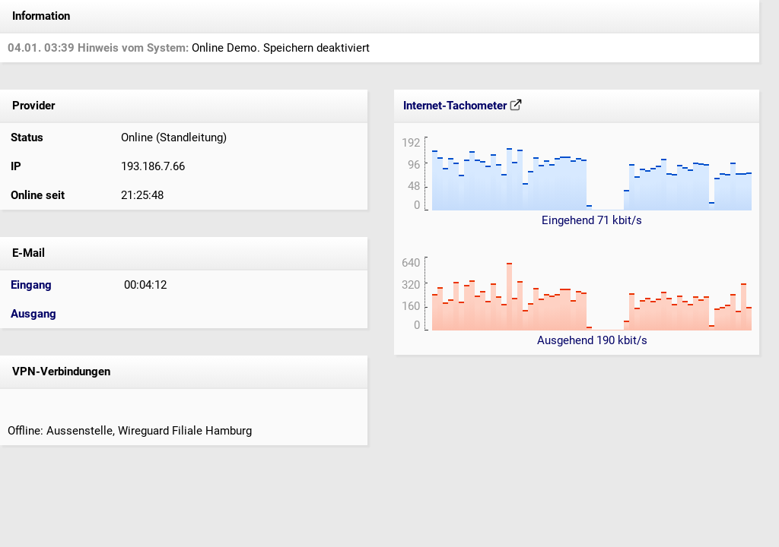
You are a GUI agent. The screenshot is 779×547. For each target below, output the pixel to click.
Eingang (31, 285)
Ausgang (33, 314)
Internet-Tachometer (462, 105)
